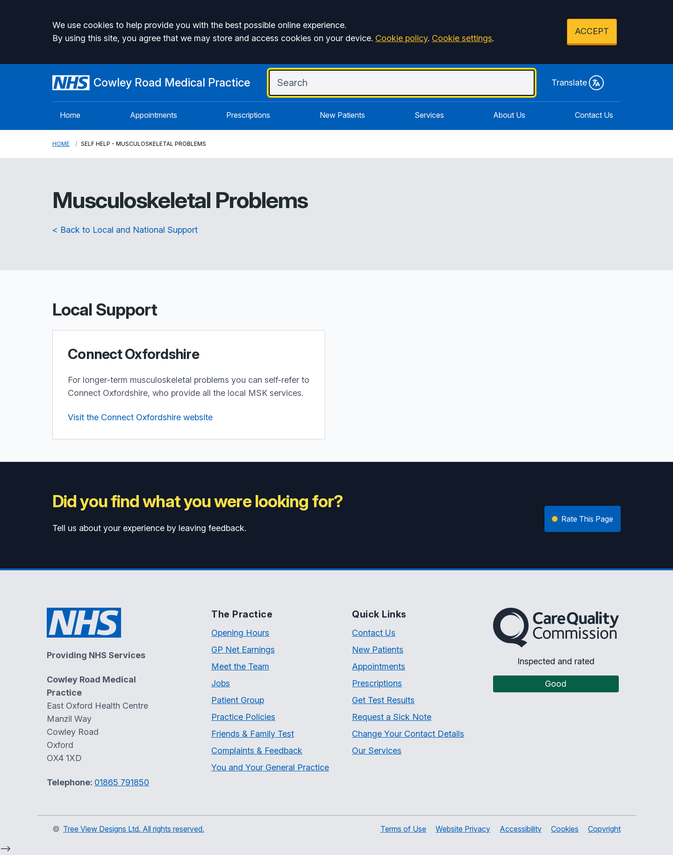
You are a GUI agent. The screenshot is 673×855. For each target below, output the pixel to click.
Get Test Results (383, 700)
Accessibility (521, 828)
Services (429, 115)
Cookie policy (401, 38)
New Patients (342, 115)
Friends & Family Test (252, 734)
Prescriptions (248, 115)
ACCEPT (592, 31)
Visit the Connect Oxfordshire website (140, 417)
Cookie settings (462, 38)
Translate (577, 82)
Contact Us (594, 115)
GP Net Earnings (243, 649)
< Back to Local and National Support (125, 230)
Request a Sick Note (391, 717)
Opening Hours (240, 633)
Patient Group (237, 700)
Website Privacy (463, 828)
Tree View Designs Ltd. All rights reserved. (133, 828)
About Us (509, 115)
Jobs (220, 683)
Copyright (604, 828)
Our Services (376, 750)
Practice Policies (243, 717)
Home (70, 115)
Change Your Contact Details (408, 734)
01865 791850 (121, 782)
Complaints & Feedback (256, 750)
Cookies (565, 828)
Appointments (153, 115)
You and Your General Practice (270, 767)
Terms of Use (403, 828)
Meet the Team (240, 666)
